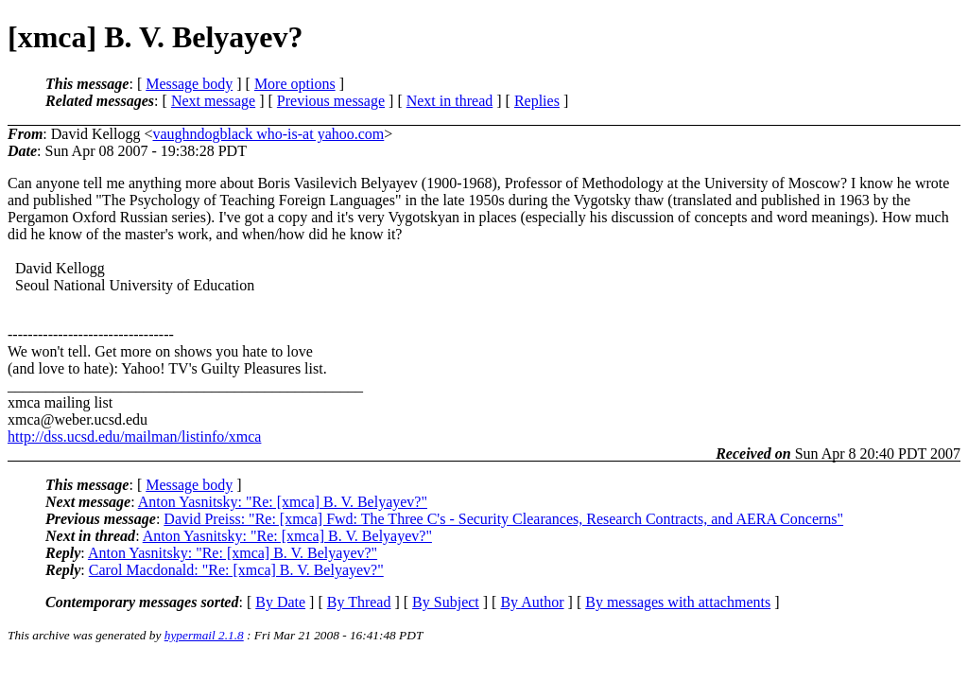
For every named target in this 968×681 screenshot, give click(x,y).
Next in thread (449, 101)
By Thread (359, 602)
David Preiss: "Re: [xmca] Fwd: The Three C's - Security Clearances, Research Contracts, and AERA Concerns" (503, 519)
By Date (280, 602)
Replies (537, 101)
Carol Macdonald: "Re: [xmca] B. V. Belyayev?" (236, 570)
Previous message (331, 101)
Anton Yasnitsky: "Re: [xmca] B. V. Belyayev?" (282, 502)
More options (295, 84)
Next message (213, 101)
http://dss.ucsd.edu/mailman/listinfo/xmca (134, 436)
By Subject (445, 602)
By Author (531, 602)
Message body (189, 84)
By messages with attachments (677, 602)
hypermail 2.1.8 (204, 635)
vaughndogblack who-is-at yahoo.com (268, 134)
